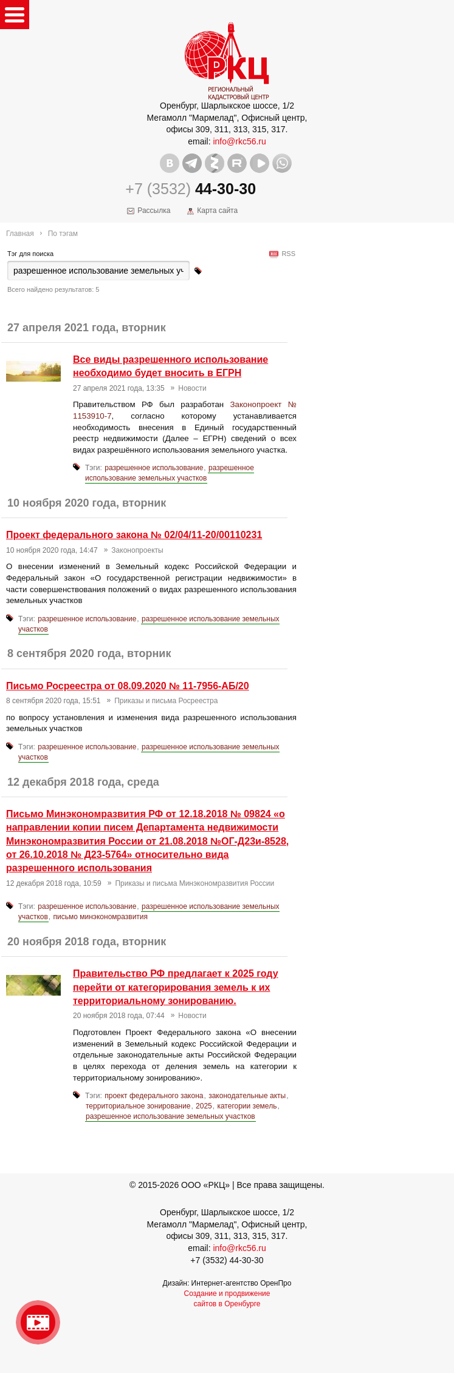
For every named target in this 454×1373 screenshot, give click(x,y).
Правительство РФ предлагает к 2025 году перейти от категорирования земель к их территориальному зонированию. (175, 987)
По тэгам (63, 233)
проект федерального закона (154, 1095)
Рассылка (153, 210)
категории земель (247, 1106)
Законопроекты (137, 550)
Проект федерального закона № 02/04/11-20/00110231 (134, 535)
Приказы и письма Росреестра (166, 701)
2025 (204, 1106)
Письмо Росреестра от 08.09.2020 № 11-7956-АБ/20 (127, 686)
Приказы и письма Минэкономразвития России (194, 883)
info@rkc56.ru (239, 141)
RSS (286, 253)
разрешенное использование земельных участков (169, 473)
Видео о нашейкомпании (38, 1322)
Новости (192, 388)
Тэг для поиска (30, 253)
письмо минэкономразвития (100, 917)
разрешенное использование (154, 468)
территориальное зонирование (138, 1106)
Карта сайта (217, 210)
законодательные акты (247, 1095)
